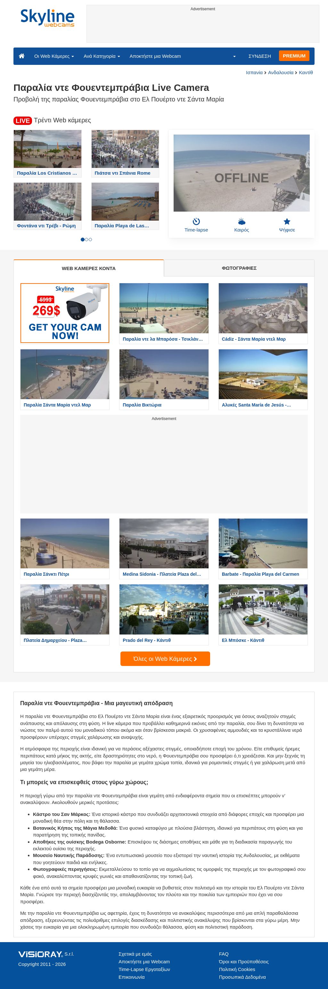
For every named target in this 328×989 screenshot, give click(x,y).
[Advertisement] (203, 27)
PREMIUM (294, 55)
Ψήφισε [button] (287, 225)
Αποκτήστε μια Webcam (155, 56)
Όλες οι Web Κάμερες (165, 658)
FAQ (224, 954)
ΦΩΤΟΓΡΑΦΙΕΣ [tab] (239, 268)
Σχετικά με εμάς (135, 954)
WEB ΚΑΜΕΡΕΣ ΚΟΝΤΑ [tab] (89, 268)
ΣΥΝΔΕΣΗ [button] (260, 56)
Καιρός (241, 225)
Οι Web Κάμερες (54, 56)
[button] (230, 56)
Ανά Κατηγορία (102, 56)
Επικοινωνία (131, 977)
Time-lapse (196, 225)
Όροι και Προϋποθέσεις (244, 961)
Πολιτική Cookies (237, 969)
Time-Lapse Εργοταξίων (144, 969)
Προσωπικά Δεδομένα (242, 977)
